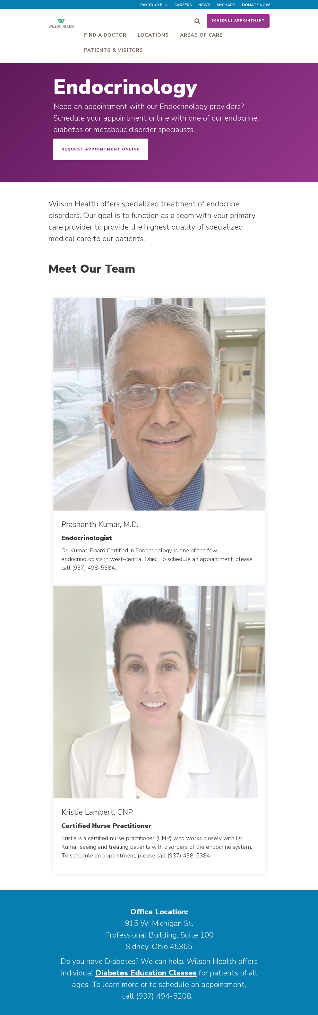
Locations (153, 35)
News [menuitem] (204, 4)
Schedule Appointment (238, 20)
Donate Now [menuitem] (256, 4)
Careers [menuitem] (183, 4)
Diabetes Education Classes (146, 973)
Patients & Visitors (113, 50)
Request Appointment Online (100, 149)
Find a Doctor (105, 35)
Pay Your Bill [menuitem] (154, 4)
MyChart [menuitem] (226, 4)
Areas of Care (201, 35)
